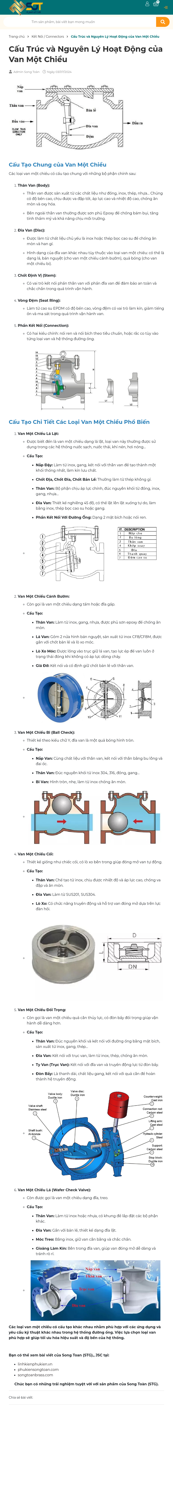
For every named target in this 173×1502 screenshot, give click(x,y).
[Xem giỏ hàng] (156, 4)
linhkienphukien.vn (35, 1364)
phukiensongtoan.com (38, 1369)
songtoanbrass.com (35, 1375)
